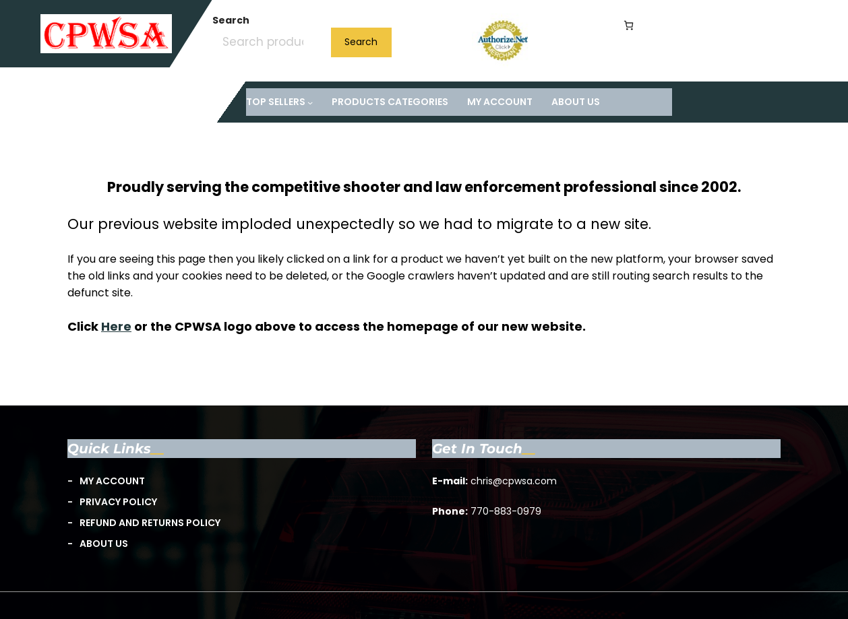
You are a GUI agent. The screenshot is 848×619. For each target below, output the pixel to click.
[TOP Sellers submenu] (279, 102)
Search (230, 20)
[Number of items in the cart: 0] (628, 25)
